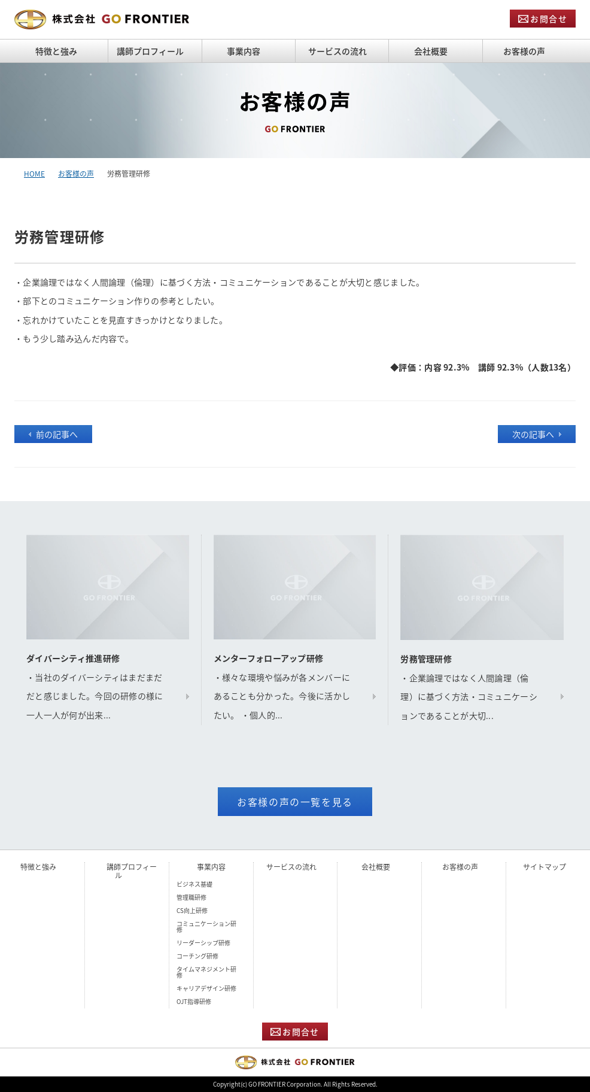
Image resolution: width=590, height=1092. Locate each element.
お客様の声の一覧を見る (295, 801)
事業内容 (211, 867)
